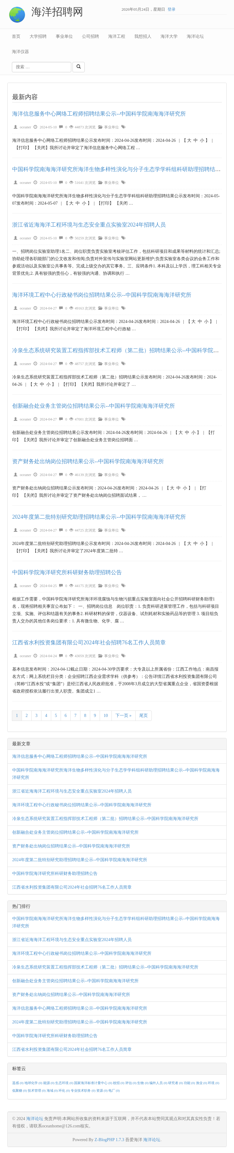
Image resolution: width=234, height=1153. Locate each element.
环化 (64, 1090)
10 (106, 715)
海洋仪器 (20, 51)
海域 (53, 1090)
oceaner (25, 127)
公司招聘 (90, 36)
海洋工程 (116, 36)
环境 (213, 1083)
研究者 (176, 1083)
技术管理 (37, 1090)
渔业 (202, 1083)
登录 (172, 9)
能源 (49, 1083)
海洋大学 (169, 36)
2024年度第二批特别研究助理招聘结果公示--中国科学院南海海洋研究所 (99, 517)
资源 (102, 1090)
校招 (119, 1083)
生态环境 (64, 1083)
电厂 (114, 1090)
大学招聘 (38, 36)
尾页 (143, 715)
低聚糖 (20, 1090)
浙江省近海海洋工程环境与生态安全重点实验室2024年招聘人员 (89, 225)
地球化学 (33, 1083)
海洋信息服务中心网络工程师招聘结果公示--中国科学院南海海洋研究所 (99, 114)
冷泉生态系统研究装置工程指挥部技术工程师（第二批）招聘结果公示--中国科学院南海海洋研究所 (105, 818)
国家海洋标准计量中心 (93, 1083)
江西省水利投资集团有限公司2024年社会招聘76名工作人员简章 (89, 642)
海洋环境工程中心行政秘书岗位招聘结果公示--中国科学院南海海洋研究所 (101, 295)
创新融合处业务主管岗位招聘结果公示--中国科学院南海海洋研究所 (93, 406)
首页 (16, 36)
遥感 (18, 1083)
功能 (190, 1083)
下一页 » (123, 715)
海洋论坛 (195, 36)
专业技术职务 (83, 1090)
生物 (143, 1083)
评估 (131, 1083)
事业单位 (64, 36)
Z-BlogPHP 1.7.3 (109, 1139)
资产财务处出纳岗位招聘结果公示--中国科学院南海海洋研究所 (88, 461)
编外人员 (158, 1083)
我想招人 (142, 36)
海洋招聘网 (57, 11)
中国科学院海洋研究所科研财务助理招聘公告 (67, 572)
